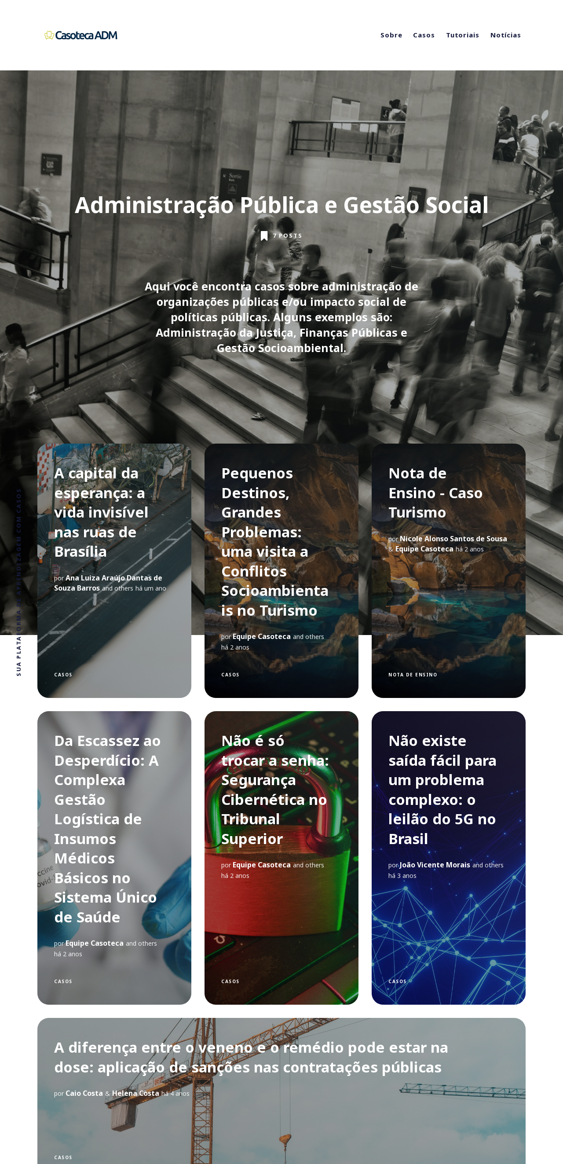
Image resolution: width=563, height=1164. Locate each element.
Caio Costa (84, 1093)
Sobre (391, 34)
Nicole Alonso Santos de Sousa (453, 538)
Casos (424, 34)
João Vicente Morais (435, 865)
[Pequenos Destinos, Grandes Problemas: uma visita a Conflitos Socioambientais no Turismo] (281, 571)
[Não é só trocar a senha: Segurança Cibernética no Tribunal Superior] (281, 858)
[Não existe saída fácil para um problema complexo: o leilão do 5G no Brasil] (449, 858)
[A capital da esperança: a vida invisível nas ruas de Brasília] (114, 571)
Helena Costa (135, 1093)
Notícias (505, 34)
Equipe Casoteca (262, 636)
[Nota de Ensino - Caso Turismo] (449, 571)
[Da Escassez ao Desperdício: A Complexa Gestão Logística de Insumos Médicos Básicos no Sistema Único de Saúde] (114, 858)
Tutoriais (462, 34)
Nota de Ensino (412, 675)
